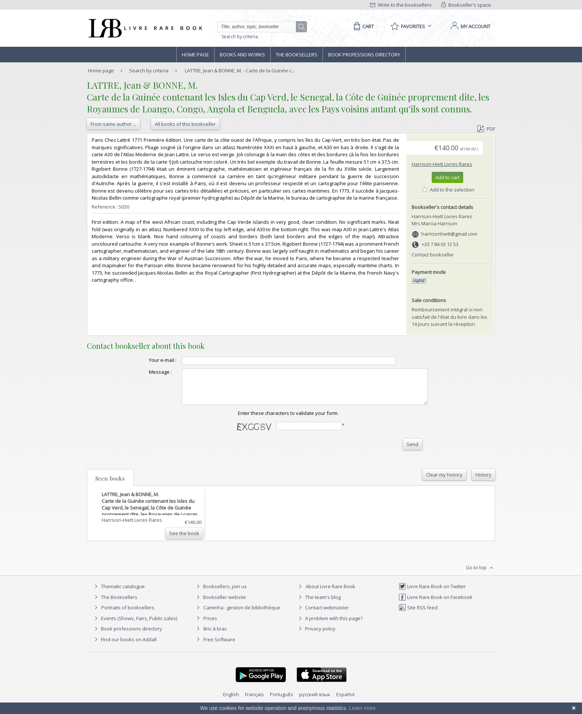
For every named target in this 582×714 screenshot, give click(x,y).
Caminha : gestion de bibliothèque (241, 614)
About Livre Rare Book (330, 593)
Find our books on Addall (124, 646)
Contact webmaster (323, 614)
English (231, 701)
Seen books (110, 485)
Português (281, 701)
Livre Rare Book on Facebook (436, 603)
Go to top (480, 574)
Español (345, 701)
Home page (195, 54)
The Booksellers (296, 54)
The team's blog (319, 603)
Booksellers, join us (220, 593)
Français (254, 701)
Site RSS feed (418, 614)
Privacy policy (316, 635)
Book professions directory (364, 54)
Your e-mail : (147, 360)
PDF (486, 128)
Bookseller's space (466, 4)
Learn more (362, 708)
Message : (145, 372)
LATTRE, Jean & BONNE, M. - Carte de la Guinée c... (240, 70)
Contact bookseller (433, 254)
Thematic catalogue (118, 593)
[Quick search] (260, 26)
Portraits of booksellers (127, 614)
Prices (210, 625)
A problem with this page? (330, 625)
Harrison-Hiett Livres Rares (442, 164)
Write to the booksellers (401, 4)
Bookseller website (220, 603)
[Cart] (362, 26)
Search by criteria (240, 36)
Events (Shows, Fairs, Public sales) (134, 625)
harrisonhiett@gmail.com (449, 233)
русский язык (314, 701)
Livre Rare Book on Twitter (432, 593)
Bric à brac (215, 635)
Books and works (242, 54)
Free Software (219, 646)
